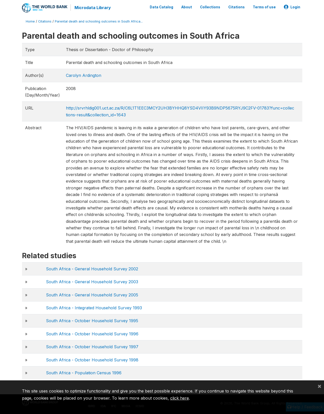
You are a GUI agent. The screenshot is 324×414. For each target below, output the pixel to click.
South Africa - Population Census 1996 (83, 372)
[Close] (319, 386)
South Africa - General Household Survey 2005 (92, 294)
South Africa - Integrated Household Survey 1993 (94, 307)
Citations (236, 7)
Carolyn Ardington (83, 75)
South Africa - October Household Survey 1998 (92, 359)
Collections (210, 7)
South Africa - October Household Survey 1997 (92, 346)
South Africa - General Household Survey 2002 (92, 268)
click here (179, 398)
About (186, 7)
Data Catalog (161, 7)
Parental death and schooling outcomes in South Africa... (99, 21)
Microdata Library (92, 7)
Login (292, 7)
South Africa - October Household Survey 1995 (92, 320)
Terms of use (264, 7)
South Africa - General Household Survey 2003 (92, 281)
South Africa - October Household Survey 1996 (92, 333)
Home (30, 21)
